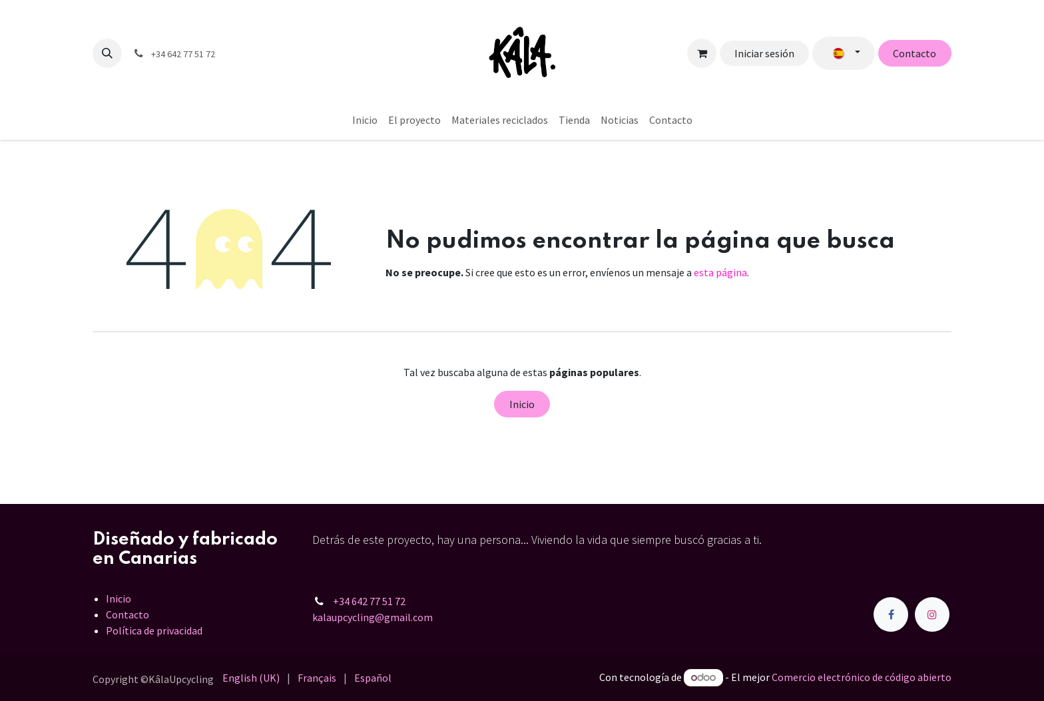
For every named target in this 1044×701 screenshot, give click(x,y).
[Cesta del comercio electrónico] (701, 53)
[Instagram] (932, 614)
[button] (107, 53)
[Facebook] (891, 614)
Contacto (914, 53)
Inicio (522, 404)
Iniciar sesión (764, 53)
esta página (720, 272)
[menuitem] (365, 120)
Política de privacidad (154, 630)
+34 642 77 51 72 (369, 601)
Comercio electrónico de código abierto (861, 677)
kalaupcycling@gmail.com (372, 617)
